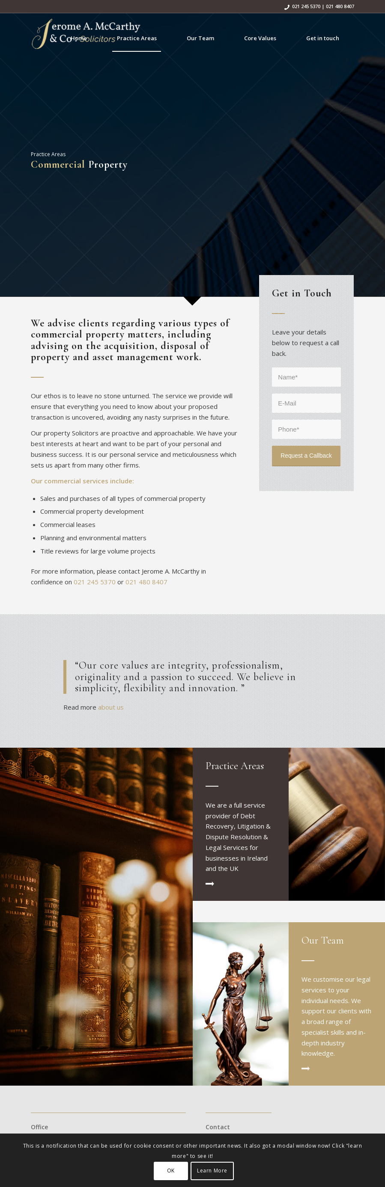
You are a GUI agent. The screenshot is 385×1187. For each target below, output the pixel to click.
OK (171, 1170)
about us (110, 707)
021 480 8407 (340, 6)
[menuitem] (79, 38)
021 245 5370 (306, 6)
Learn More (212, 1170)
